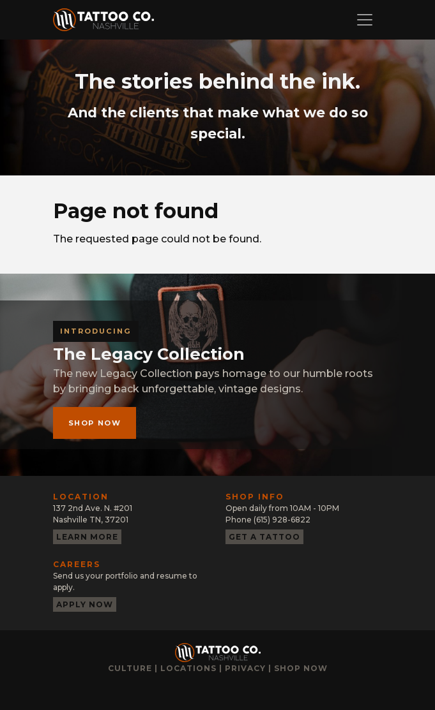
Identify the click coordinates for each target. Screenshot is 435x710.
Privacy (245, 668)
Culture (130, 668)
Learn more (87, 537)
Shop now (94, 422)
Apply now (84, 604)
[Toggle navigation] (365, 20)
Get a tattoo (264, 537)
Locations (188, 668)
